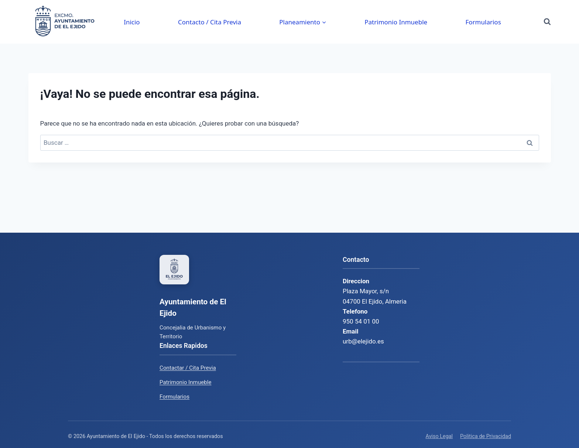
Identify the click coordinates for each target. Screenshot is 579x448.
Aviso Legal (439, 436)
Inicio (132, 22)
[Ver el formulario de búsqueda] (547, 21)
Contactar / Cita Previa (188, 368)
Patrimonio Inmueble (395, 22)
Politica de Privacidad (485, 436)
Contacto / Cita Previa (209, 22)
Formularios (483, 22)
